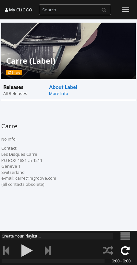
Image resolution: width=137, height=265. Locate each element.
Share (14, 72)
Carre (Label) (31, 60)
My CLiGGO (18, 10)
